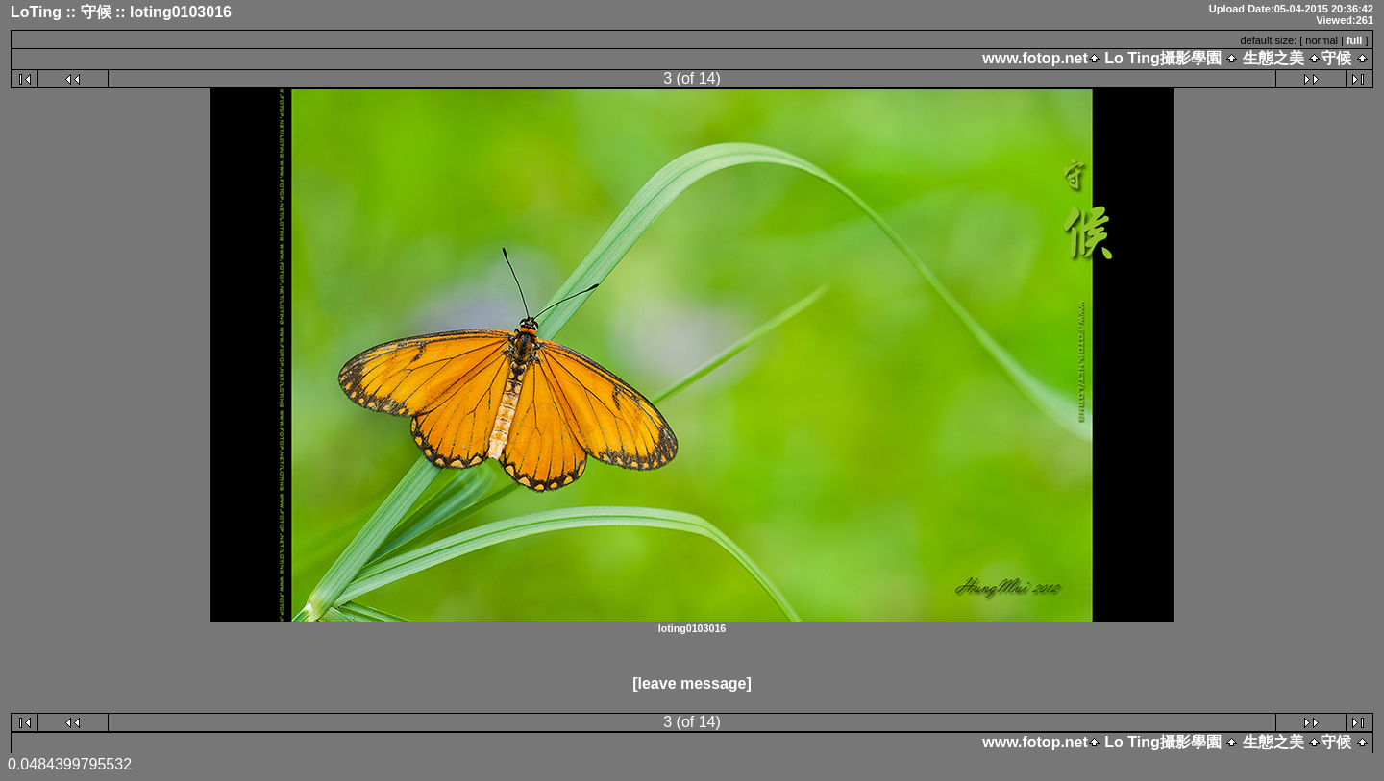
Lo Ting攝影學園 (1162, 58)
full (1355, 40)
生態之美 (1273, 58)
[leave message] (692, 683)
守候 (1336, 58)
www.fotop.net (1035, 58)
